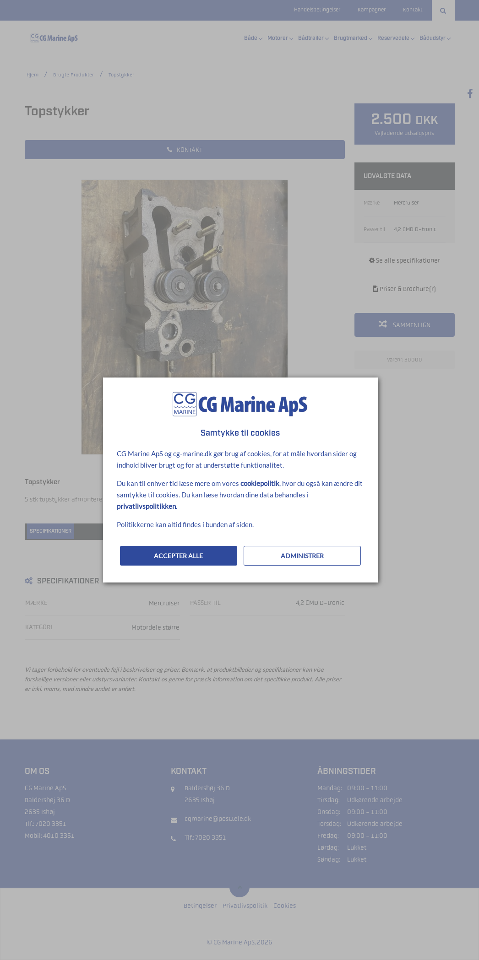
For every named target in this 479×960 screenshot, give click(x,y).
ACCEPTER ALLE (178, 556)
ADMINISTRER (302, 556)
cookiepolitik (259, 483)
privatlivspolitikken (146, 506)
